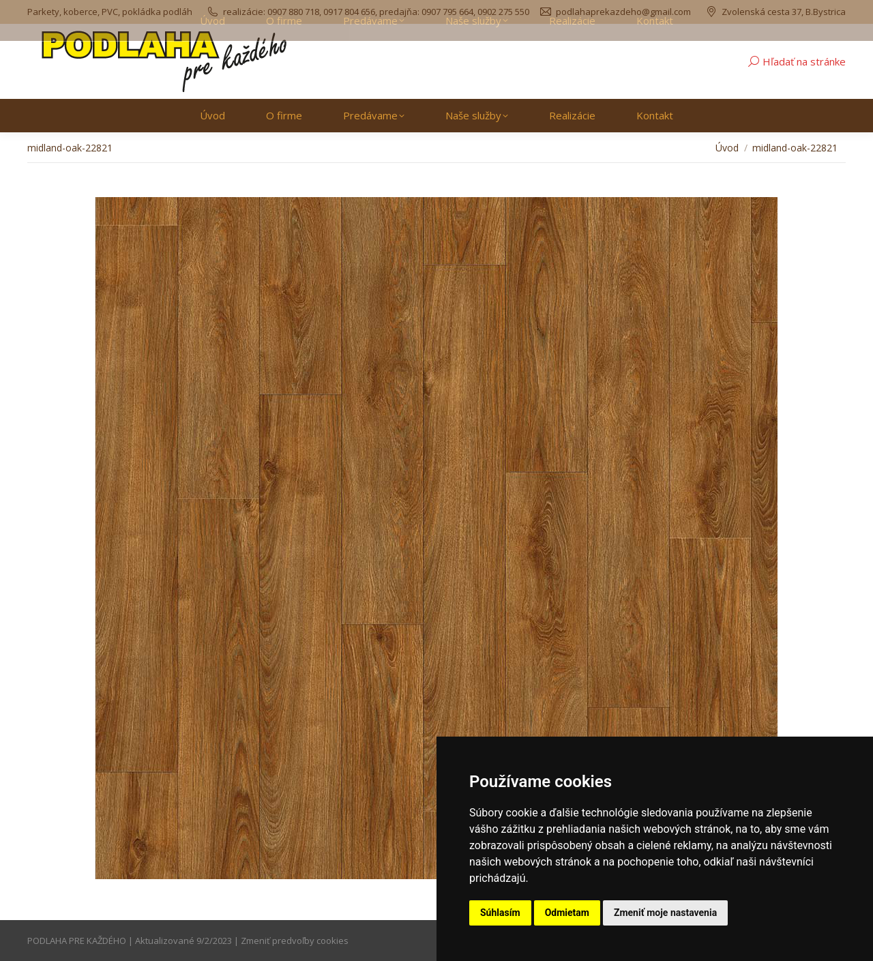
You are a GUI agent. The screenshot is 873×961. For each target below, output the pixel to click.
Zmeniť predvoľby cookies (295, 940)
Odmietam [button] (567, 912)
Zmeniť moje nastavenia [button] (665, 912)
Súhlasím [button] (500, 912)
